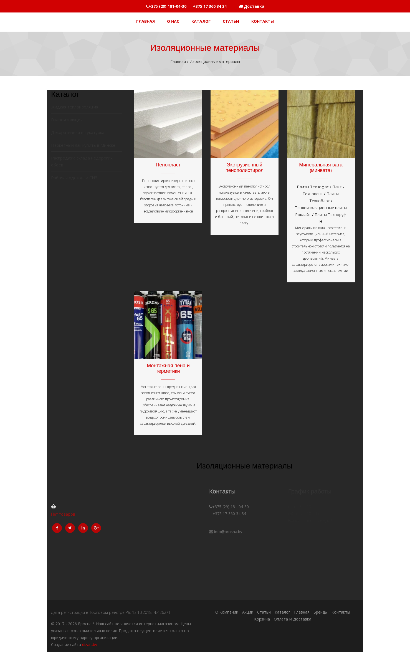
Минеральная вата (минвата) (321, 167)
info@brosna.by (228, 531)
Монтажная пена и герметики (168, 368)
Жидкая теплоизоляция (74, 107)
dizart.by (89, 644)
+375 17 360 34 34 (227, 513)
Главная (178, 61)
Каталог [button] (201, 21)
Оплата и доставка (292, 619)
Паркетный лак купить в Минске (83, 145)
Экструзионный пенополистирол (245, 167)
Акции (247, 612)
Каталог (282, 612)
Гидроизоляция (67, 119)
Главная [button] (145, 21)
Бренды (320, 612)
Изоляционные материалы (214, 61)
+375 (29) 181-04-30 (229, 506)
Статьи (264, 612)
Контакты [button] (262, 21)
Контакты (340, 612)
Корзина (262, 619)
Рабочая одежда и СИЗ (74, 177)
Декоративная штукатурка (77, 132)
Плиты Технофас (313, 186)
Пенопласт (168, 164)
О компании (226, 612)
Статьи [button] (231, 21)
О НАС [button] (173, 21)
